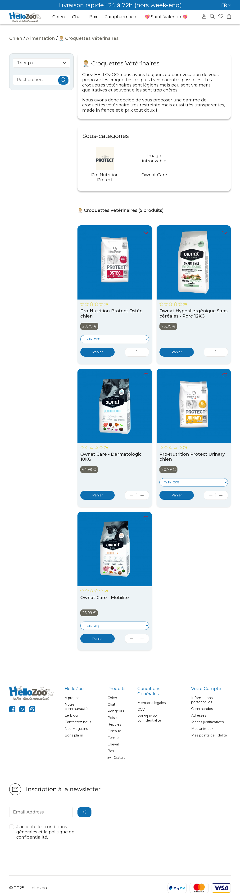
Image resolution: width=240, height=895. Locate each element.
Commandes (202, 709)
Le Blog (71, 715)
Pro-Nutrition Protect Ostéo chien (111, 314)
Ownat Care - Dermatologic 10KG (111, 457)
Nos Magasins (76, 729)
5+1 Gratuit (116, 757)
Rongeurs (116, 711)
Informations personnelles (202, 700)
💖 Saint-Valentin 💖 (166, 16)
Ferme (113, 738)
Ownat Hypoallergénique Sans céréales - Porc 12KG (193, 314)
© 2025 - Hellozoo (28, 888)
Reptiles (114, 724)
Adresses (198, 715)
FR (226, 5)
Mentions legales (151, 703)
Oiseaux (114, 731)
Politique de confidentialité (149, 718)
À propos (72, 698)
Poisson (114, 718)
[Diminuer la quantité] (132, 352)
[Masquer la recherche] (212, 16)
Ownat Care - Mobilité (104, 597)
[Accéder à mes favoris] (220, 17)
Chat (77, 16)
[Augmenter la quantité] (142, 352)
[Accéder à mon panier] (229, 17)
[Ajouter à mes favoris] (145, 232)
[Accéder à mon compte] (204, 17)
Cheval (113, 744)
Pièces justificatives (207, 722)
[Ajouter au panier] (97, 352)
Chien (58, 16)
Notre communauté (76, 706)
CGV (141, 709)
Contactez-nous (78, 722)
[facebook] (12, 710)
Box (93, 16)
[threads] (32, 710)
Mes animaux (202, 729)
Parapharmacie (120, 16)
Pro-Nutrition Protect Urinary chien (192, 457)
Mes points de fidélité (209, 735)
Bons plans (74, 735)
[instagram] (22, 710)
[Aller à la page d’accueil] (25, 17)
